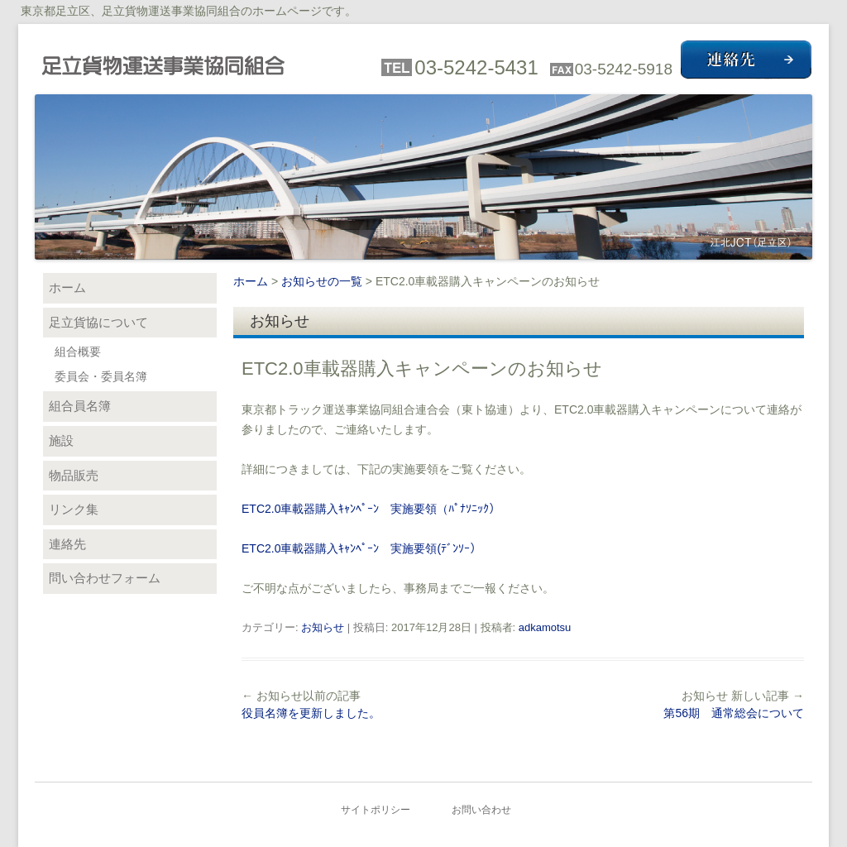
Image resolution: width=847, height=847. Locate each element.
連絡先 (67, 544)
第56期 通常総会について (733, 713)
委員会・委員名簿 (101, 376)
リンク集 (73, 509)
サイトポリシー (375, 810)
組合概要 (78, 351)
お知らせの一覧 (321, 281)
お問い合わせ (481, 810)
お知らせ (322, 627)
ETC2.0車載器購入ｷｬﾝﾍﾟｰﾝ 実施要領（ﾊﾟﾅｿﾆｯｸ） (371, 508)
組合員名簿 (80, 406)
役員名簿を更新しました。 (311, 713)
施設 (61, 440)
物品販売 (73, 475)
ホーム (250, 281)
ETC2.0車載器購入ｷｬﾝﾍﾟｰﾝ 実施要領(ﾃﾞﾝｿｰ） (361, 548)
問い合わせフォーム (104, 578)
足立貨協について (98, 322)
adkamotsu (545, 627)
